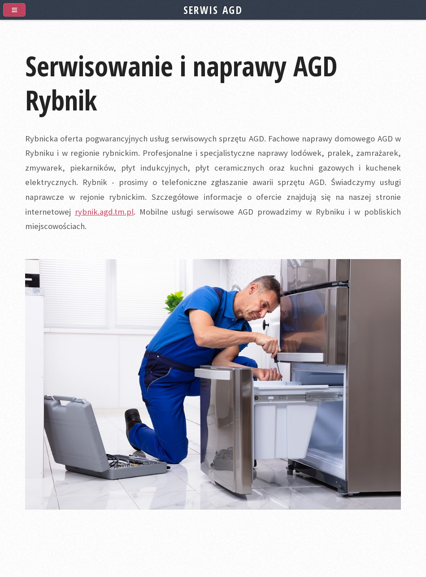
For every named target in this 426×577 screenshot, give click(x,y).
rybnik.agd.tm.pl (104, 212)
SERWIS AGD (213, 10)
